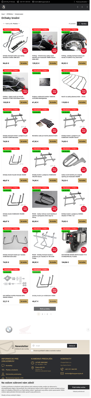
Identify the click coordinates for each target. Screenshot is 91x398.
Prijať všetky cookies (78, 387)
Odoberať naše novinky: (22, 349)
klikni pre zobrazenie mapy (43, 371)
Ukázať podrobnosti (79, 391)
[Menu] (87, 7)
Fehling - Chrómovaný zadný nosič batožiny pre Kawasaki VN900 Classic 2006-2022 (44, 57)
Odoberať (72, 346)
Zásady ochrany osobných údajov (11, 395)
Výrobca (82, 24)
